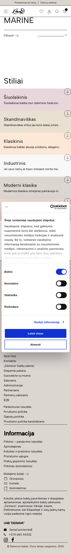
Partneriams (11, 390)
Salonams (10, 380)
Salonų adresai (48, 2)
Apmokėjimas (12, 446)
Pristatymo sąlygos (16, 456)
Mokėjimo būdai (14, 474)
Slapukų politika (14, 416)
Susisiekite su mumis (17, 375)
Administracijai (13, 385)
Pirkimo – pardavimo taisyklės (23, 441)
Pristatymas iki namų (25, 2)
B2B (6, 400)
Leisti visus (35, 333)
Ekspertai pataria (15, 370)
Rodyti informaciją (46, 322)
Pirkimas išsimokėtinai (18, 466)
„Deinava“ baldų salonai (19, 366)
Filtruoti (11, 36)
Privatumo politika (15, 411)
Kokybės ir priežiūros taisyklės (23, 451)
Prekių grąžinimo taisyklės (20, 461)
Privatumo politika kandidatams (24, 421)
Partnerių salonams (16, 395)
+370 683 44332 (17, 534)
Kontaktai (10, 361)
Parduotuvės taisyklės (17, 407)
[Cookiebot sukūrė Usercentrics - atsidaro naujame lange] (50, 206)
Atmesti (35, 344)
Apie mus (10, 356)
